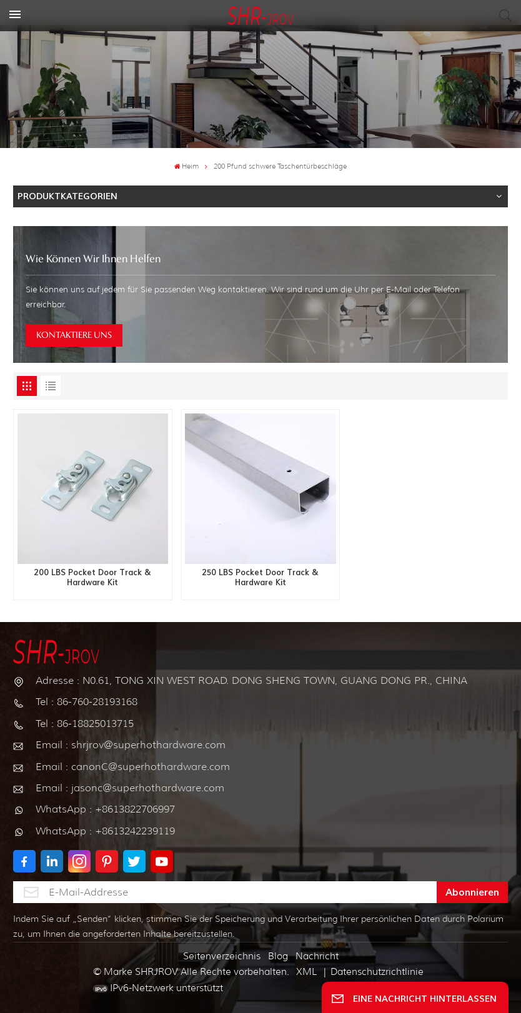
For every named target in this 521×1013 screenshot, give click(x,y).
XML (306, 971)
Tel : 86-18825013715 (85, 723)
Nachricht (317, 956)
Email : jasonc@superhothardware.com (130, 788)
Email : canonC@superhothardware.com (133, 767)
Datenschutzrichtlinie (377, 971)
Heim (186, 166)
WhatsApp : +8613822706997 (105, 809)
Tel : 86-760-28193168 (86, 702)
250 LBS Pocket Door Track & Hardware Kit (260, 577)
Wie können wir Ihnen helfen (93, 259)
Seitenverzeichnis (221, 956)
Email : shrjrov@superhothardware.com (131, 745)
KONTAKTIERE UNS (74, 335)
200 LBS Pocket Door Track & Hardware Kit (92, 577)
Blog (278, 956)
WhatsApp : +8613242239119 (105, 831)
